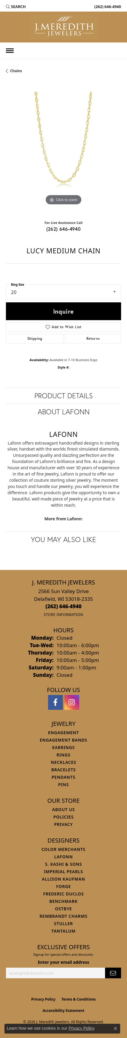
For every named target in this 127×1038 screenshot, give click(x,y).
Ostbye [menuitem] (63, 908)
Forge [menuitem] (63, 886)
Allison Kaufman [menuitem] (63, 879)
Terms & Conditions (78, 999)
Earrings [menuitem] (63, 747)
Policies (63, 817)
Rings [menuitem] (63, 755)
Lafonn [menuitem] (63, 857)
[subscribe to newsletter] (113, 973)
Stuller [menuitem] (63, 923)
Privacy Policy (43, 999)
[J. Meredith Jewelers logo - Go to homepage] (63, 27)
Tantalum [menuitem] (63, 931)
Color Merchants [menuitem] (63, 849)
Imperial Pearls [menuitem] (63, 871)
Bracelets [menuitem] (63, 769)
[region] (63, 149)
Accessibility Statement (63, 1010)
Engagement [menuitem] (63, 732)
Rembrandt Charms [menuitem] (63, 916)
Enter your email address (63, 962)
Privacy (63, 824)
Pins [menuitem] (63, 784)
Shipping (34, 338)
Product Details (63, 395)
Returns (93, 338)
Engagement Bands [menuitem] (63, 740)
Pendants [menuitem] (63, 777)
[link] (107, 6)
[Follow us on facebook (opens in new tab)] (55, 702)
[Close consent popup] (115, 1028)
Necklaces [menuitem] (63, 762)
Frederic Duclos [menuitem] (63, 894)
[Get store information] (63, 614)
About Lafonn (64, 411)
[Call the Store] (63, 606)
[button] (16, 6)
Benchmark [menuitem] (63, 901)
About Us (63, 809)
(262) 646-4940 (63, 229)
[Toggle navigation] (10, 50)
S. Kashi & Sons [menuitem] (63, 864)
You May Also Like (63, 539)
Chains (16, 70)
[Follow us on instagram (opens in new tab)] (71, 702)
